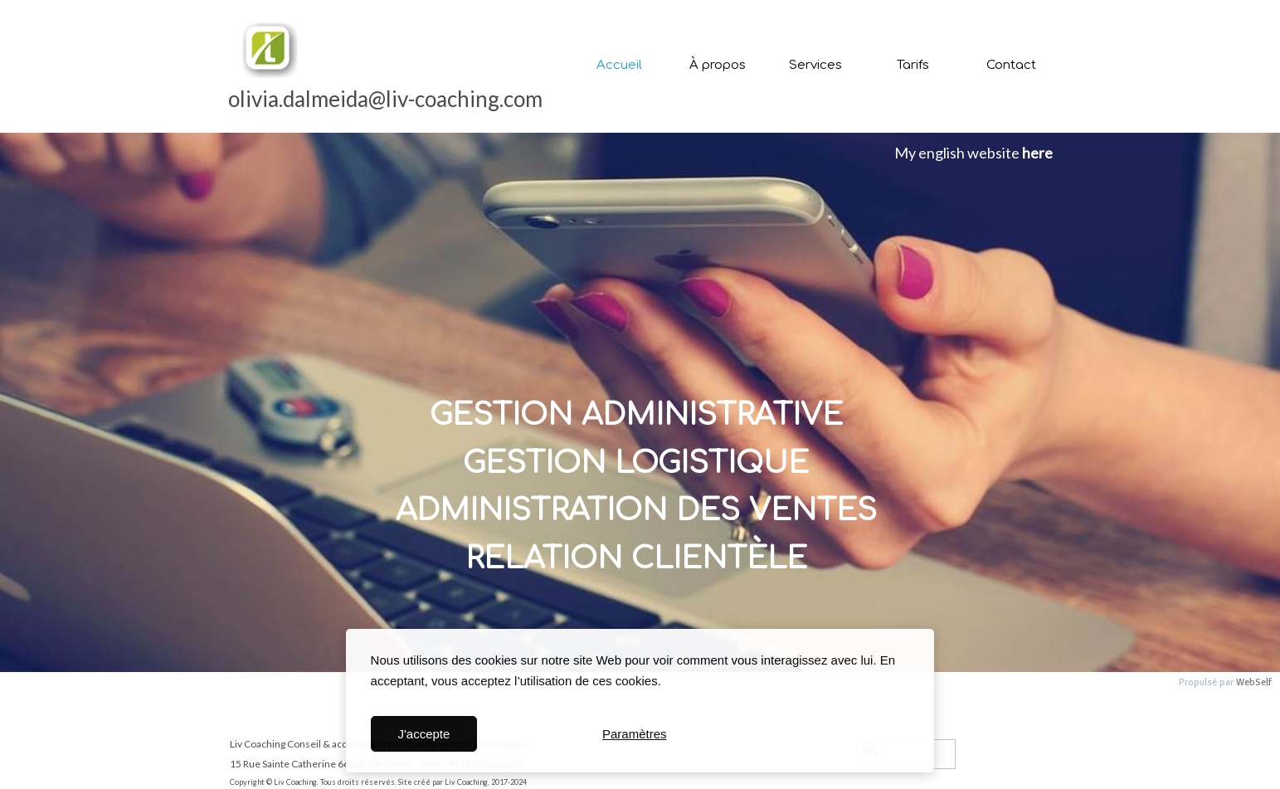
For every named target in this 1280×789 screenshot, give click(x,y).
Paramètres (634, 734)
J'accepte (423, 734)
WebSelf (1254, 682)
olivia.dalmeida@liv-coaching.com (385, 98)
